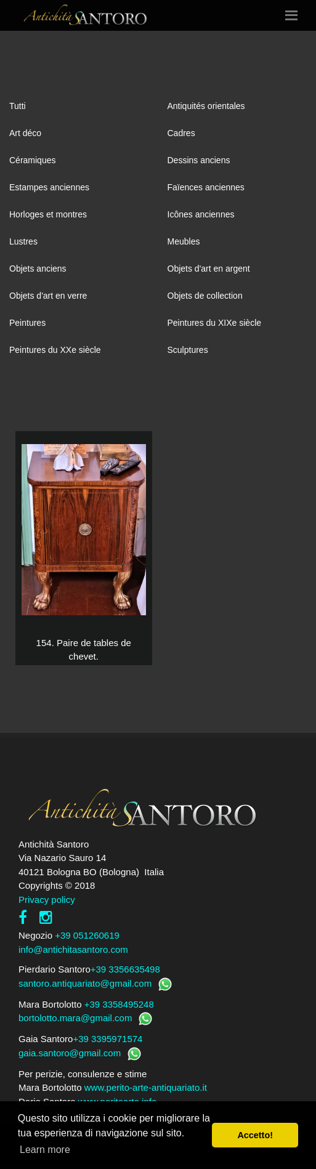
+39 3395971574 (107, 1038)
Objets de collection (205, 296)
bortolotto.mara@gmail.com (75, 1018)
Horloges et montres (48, 214)
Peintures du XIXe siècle (215, 323)
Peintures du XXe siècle (55, 350)
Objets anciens (38, 268)
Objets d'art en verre (48, 296)
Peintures (27, 323)
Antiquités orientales (206, 106)
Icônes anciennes (201, 214)
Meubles (184, 241)
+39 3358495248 (119, 1004)
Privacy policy (46, 899)
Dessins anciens (199, 160)
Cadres (181, 133)
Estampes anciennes (49, 187)
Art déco (25, 133)
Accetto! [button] (255, 1135)
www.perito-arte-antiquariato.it (145, 1087)
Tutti (17, 106)
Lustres (23, 241)
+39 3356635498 (125, 969)
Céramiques (32, 160)
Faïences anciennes (206, 187)
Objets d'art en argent (209, 268)
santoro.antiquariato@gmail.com (85, 983)
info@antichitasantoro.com (73, 949)
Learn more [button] (45, 1149)
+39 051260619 (87, 935)
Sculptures (188, 350)
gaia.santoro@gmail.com (69, 1053)
